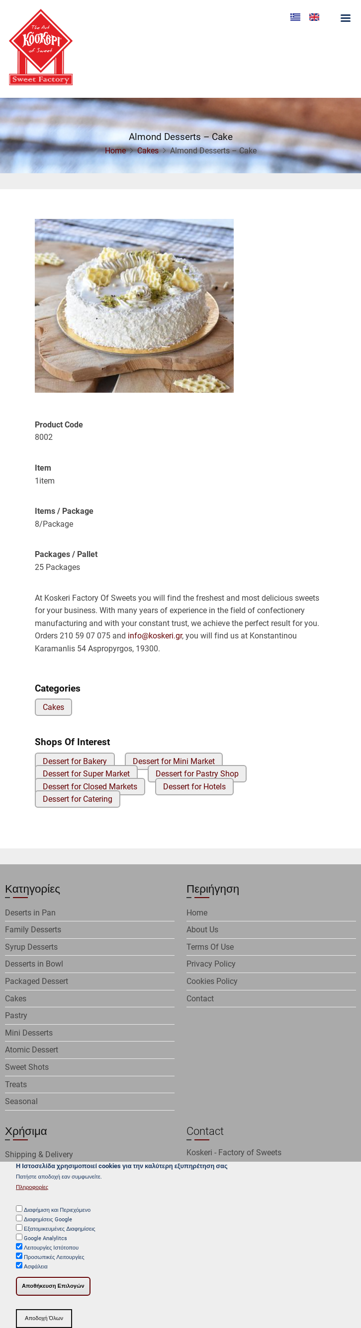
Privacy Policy (211, 964)
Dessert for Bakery (75, 761)
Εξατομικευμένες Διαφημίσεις (59, 1235)
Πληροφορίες (32, 1193)
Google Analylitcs (45, 1244)
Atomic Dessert (31, 1049)
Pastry (16, 1015)
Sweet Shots (27, 1067)
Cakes (148, 150)
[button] (134, 309)
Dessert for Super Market (86, 773)
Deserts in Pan (30, 912)
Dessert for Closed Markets (90, 786)
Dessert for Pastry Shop (197, 773)
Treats (16, 1084)
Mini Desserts (29, 1033)
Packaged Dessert (36, 981)
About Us (202, 929)
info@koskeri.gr (155, 635)
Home (115, 150)
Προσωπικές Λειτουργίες (54, 1263)
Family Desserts (33, 929)
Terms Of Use (210, 947)
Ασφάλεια (36, 1272)
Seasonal (21, 1101)
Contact (200, 998)
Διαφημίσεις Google (48, 1225)
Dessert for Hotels (194, 786)
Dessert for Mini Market (174, 761)
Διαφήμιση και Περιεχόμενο (57, 1216)
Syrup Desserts (31, 947)
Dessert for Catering (77, 799)
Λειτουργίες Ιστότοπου (51, 1254)
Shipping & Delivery (39, 1154)
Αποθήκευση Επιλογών (53, 1292)
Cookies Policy (212, 981)
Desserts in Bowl (34, 964)
